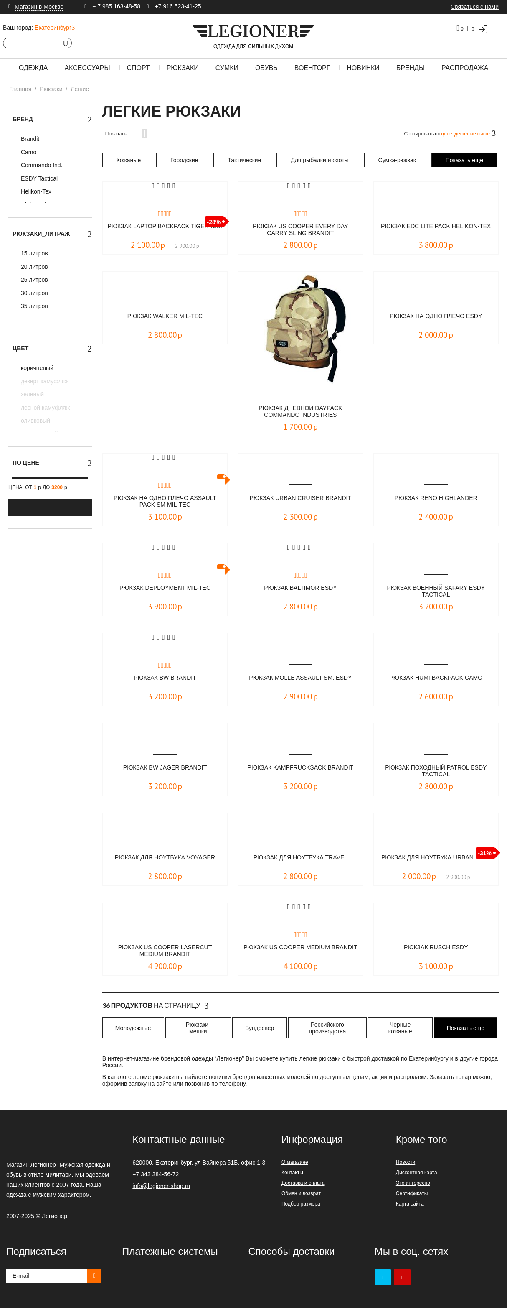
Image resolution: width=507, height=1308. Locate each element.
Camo (27, 152)
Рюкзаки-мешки (198, 1028)
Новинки (363, 67)
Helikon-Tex (35, 191)
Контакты (292, 1172)
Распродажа (464, 67)
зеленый (31, 394)
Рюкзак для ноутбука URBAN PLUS (436, 861)
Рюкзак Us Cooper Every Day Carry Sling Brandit (300, 230)
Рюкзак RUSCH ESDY (435, 947)
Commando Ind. (41, 165)
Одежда (33, 67)
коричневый (36, 368)
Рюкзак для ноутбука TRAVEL (300, 857)
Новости (405, 1162)
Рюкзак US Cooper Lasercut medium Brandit (165, 951)
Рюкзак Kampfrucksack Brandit (300, 771)
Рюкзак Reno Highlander (436, 498)
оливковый (34, 420)
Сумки (226, 67)
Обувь (266, 67)
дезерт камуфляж (44, 381)
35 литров (33, 306)
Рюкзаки (183, 67)
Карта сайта (410, 1204)
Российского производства (327, 1028)
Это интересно (413, 1183)
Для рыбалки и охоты (320, 160)
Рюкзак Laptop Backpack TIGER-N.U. (164, 230)
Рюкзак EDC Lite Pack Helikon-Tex (436, 230)
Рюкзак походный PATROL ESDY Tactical (436, 771)
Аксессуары (87, 67)
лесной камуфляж (44, 407)
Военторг (312, 67)
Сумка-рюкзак (397, 160)
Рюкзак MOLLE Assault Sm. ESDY (300, 681)
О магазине (294, 1162)
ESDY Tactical (38, 178)
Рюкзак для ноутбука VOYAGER (165, 857)
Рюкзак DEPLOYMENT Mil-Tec (165, 588)
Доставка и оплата (303, 1183)
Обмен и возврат (301, 1193)
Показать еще (464, 160)
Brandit (29, 138)
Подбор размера (300, 1204)
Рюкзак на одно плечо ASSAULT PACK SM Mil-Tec (165, 502)
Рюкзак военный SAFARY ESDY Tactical (436, 591)
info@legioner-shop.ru (161, 1186)
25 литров (33, 279)
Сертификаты (412, 1193)
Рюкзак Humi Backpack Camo (436, 677)
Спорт (138, 67)
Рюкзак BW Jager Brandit (165, 767)
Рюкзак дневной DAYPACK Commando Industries (300, 412)
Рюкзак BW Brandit (165, 677)
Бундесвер (259, 1028)
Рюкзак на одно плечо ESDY (436, 316)
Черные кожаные (400, 1028)
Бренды (410, 67)
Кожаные (129, 160)
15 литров (33, 253)
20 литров (33, 266)
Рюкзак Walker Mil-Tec (165, 316)
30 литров (33, 293)
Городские (184, 160)
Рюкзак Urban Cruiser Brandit (300, 498)
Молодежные (133, 1028)
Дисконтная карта (416, 1172)
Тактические (244, 160)
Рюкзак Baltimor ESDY (300, 588)
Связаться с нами (475, 6)
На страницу (155, 1005)
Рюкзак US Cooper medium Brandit (300, 951)
